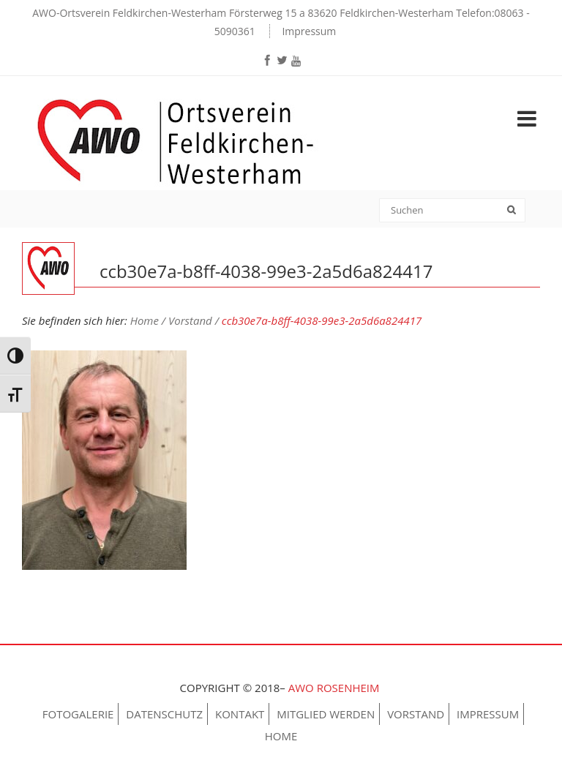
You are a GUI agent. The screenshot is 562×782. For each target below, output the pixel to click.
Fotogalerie (78, 714)
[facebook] (267, 60)
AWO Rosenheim (335, 687)
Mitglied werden (326, 714)
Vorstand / (195, 320)
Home (281, 736)
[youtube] (295, 61)
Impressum (309, 31)
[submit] (516, 211)
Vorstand (415, 714)
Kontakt (239, 714)
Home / (149, 320)
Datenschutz (164, 714)
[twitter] (281, 60)
